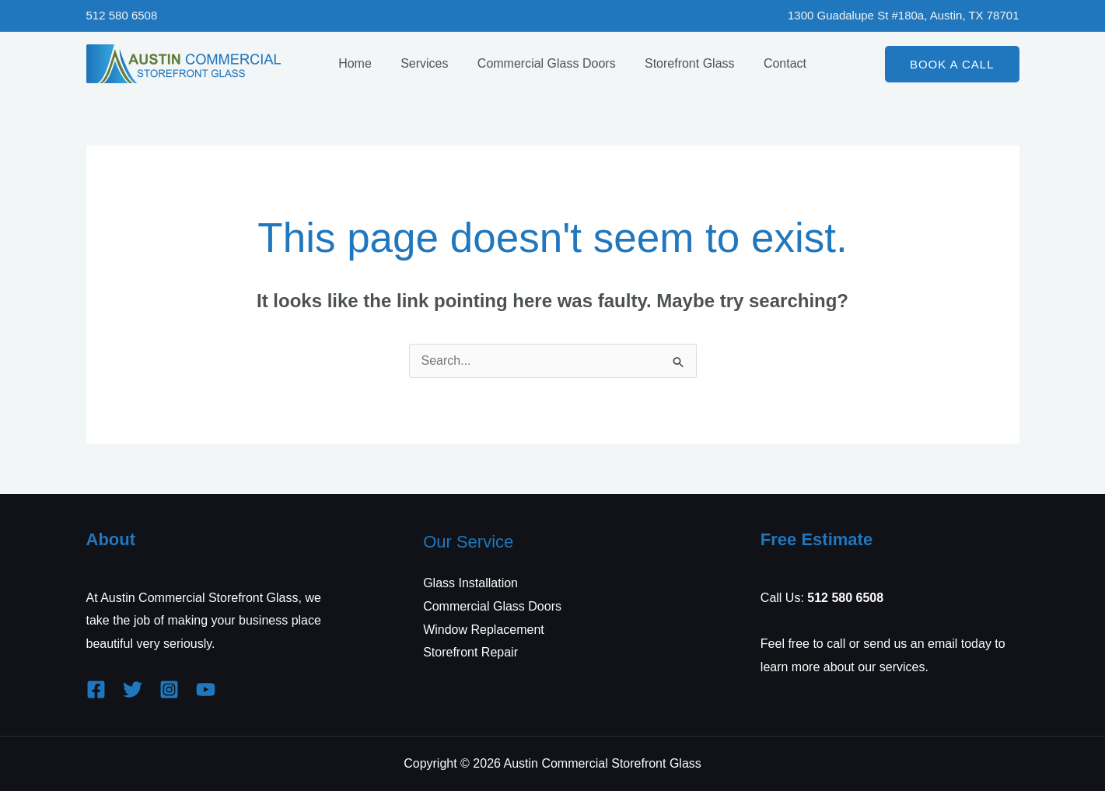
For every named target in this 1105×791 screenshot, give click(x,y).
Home (353, 63)
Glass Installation (470, 583)
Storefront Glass (675, 63)
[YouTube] (205, 689)
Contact (766, 63)
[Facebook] (96, 689)
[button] (952, 64)
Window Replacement (483, 629)
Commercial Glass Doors (536, 63)
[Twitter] (132, 689)
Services (418, 63)
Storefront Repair (470, 652)
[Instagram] (169, 689)
